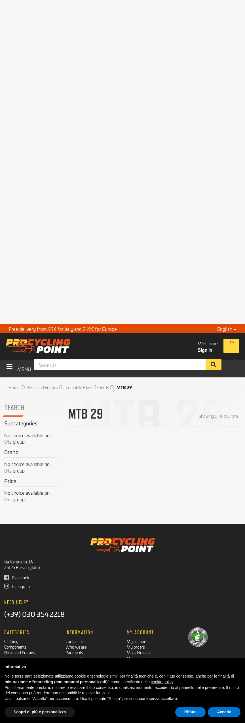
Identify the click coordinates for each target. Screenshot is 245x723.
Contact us (75, 641)
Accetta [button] (224, 712)
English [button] (226, 328)
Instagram (17, 586)
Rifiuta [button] (190, 712)
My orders (136, 647)
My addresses (139, 652)
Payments (74, 652)
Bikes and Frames (19, 652)
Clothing (11, 641)
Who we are (76, 647)
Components (15, 647)
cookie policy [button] (162, 682)
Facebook (16, 577)
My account (137, 641)
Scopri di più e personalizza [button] (40, 712)
